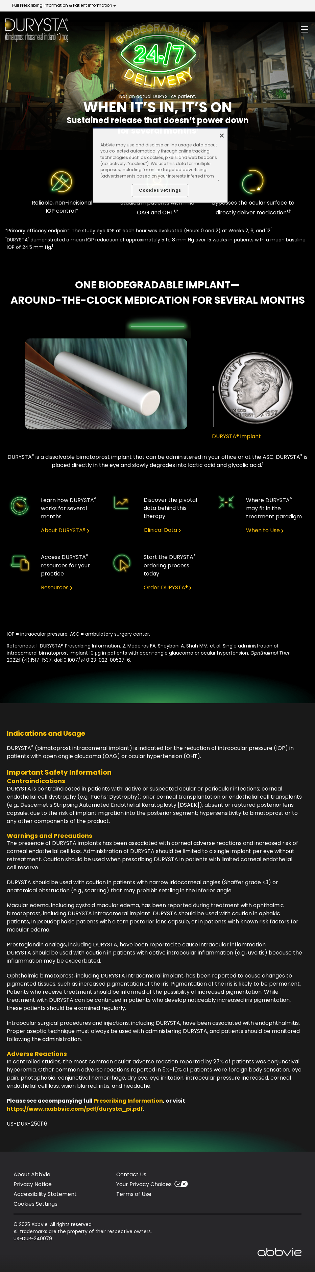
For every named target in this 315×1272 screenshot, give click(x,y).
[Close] (221, 135)
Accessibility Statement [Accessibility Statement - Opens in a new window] (45, 1194)
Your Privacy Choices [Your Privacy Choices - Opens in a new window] (144, 1184)
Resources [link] (55, 587)
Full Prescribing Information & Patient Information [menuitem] (62, 5)
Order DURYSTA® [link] (166, 587)
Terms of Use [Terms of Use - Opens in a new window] (133, 1194)
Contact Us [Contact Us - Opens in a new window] (131, 1174)
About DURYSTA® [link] (63, 530)
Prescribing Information (128, 1101)
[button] (304, 30)
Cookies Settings (35, 1204)
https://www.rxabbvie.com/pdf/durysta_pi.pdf (75, 1109)
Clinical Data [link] (160, 530)
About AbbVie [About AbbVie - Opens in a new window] (32, 1174)
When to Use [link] (263, 530)
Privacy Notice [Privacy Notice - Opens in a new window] (33, 1184)
